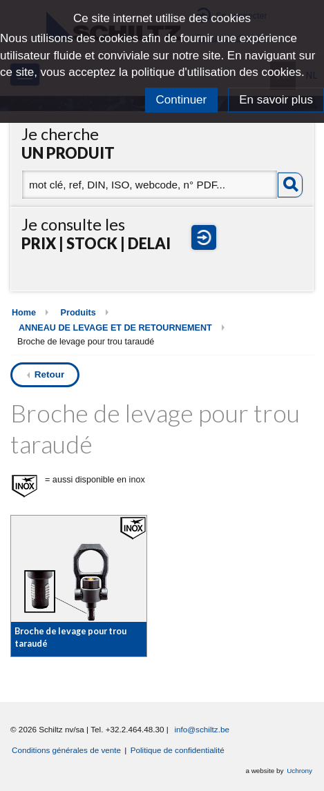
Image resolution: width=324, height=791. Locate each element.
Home (24, 313)
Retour (50, 374)
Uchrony (299, 770)
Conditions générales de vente (66, 749)
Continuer (181, 99)
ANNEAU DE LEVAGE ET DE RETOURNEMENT (115, 328)
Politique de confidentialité (178, 749)
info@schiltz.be (201, 729)
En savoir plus (276, 99)
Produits (78, 313)
